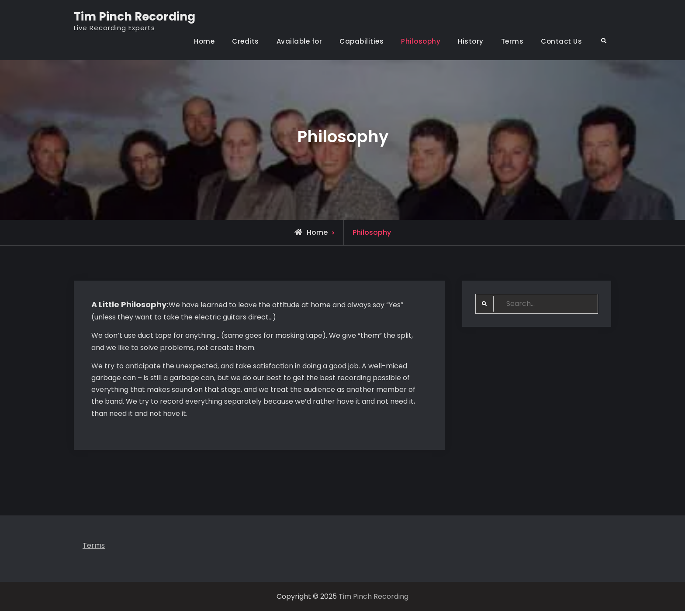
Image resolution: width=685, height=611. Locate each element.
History (471, 41)
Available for (299, 41)
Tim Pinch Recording (134, 16)
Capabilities (361, 41)
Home (204, 41)
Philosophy (420, 41)
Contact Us (561, 41)
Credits (245, 41)
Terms (512, 41)
